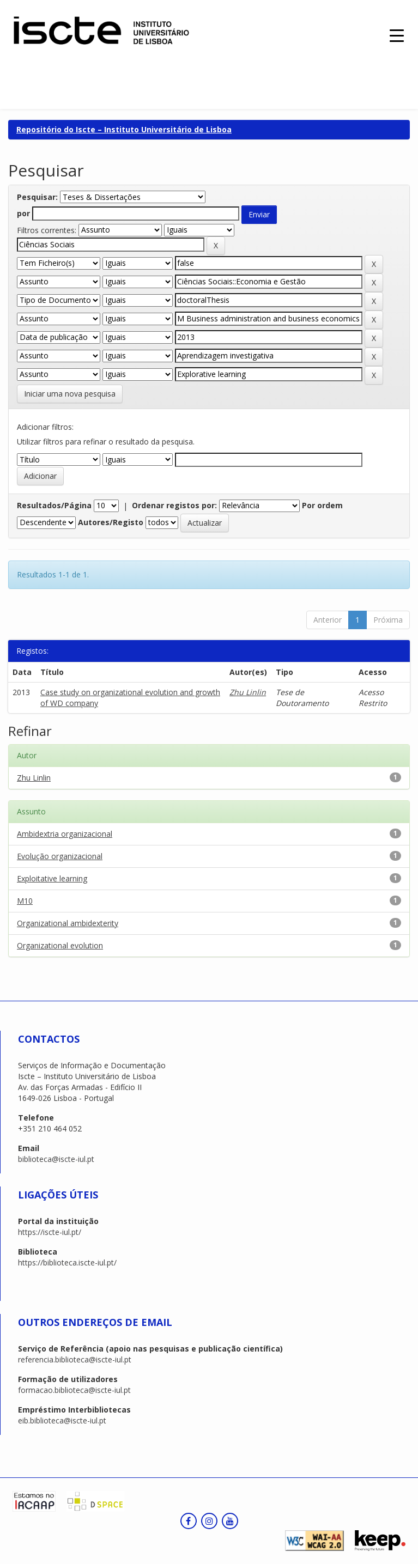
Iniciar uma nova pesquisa (70, 393)
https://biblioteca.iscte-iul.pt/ (67, 1262)
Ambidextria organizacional (64, 834)
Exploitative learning (52, 878)
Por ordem (322, 505)
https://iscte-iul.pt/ (49, 1232)
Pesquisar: (37, 197)
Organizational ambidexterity (67, 923)
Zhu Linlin (247, 692)
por (23, 213)
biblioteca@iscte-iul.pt (56, 1159)
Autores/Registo (110, 522)
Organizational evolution (60, 945)
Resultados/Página (54, 505)
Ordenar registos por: (174, 505)
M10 (25, 901)
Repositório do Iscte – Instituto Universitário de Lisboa (124, 129)
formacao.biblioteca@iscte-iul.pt (74, 1390)
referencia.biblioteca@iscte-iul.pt (74, 1359)
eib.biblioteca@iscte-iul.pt (62, 1420)
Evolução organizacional (59, 856)
